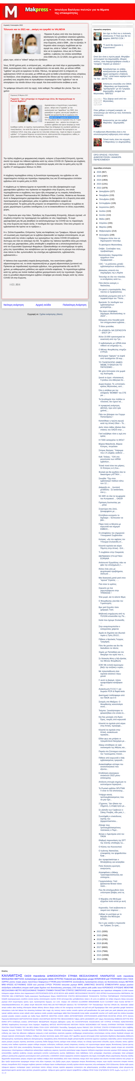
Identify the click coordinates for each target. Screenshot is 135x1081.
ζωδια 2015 (13, 1047)
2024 (99, 180)
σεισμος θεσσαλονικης (88, 1061)
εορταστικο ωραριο (26, 1044)
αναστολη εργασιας (65, 1033)
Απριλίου (103, 223)
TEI (75, 1005)
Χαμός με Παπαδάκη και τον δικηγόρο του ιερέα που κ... (112, 653)
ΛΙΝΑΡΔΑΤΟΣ (107, 975)
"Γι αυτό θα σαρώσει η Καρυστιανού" (113, 46)
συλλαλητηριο (31, 979)
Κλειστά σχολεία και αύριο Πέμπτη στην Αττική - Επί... (112, 547)
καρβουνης (48, 1050)
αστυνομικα (90, 1036)
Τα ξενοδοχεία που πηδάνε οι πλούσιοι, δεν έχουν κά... (112, 400)
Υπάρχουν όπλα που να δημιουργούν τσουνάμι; (110, 239)
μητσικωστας (13, 1056)
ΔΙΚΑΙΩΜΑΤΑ (90, 1019)
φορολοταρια (6, 1070)
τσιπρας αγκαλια (59, 1067)
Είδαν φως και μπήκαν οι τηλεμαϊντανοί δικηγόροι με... (112, 740)
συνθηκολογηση (60, 1064)
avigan (11, 993)
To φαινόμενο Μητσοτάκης (110, 245)
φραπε (13, 1070)
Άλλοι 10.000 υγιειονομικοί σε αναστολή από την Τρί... (112, 338)
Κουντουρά (24, 1024)
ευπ (87, 1044)
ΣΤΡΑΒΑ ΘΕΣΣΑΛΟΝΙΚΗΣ (83, 975)
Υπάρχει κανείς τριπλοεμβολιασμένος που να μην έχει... (111, 797)
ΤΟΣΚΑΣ (19, 1030)
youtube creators (14, 1016)
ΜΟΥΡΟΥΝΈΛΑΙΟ (63, 1024)
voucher (102, 1013)
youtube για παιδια (28, 1016)
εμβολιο (130, 1042)
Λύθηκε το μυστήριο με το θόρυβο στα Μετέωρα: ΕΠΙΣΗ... (110, 916)
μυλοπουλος (45, 1056)
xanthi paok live (114, 1013)
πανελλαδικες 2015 (60, 1059)
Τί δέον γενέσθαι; (106, 326)
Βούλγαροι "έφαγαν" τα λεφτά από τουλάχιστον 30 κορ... (112, 357)
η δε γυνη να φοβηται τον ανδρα (101, 999)
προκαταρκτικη (91, 982)
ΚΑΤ (102, 1022)
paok (103, 1010)
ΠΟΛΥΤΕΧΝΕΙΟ (16, 1027)
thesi (69, 1013)
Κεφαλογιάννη (14, 1024)
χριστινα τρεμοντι (66, 1070)
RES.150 (51, 1005)
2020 (99, 935)
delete (51, 979)
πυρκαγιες (48, 1061)
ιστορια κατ (121, 1047)
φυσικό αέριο (21, 1070)
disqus (52, 1007)
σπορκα (124, 1061)
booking (19, 1007)
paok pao (108, 1010)
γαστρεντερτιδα (78, 1039)
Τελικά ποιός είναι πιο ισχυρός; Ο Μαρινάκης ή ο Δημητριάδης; (117, 140)
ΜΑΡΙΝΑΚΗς (125, 993)
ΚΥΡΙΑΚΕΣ (116, 1022)
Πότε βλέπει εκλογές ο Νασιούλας (108, 284)
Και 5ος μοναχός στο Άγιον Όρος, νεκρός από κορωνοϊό (112, 718)
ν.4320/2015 (54, 1056)
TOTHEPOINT (82, 1005)
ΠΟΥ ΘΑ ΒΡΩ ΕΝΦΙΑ (30, 1027)
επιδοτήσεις (51, 1044)
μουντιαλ (41, 985)
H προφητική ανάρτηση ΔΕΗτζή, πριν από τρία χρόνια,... (110, 408)
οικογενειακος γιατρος (18, 1059)
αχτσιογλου (104, 1036)
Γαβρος (77, 1019)
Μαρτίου (103, 227)
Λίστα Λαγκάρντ (34, 1024)
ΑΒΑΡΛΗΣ (44, 1016)
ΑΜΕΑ (66, 1016)
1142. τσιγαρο (61, 1002)
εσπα (89, 990)
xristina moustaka (127, 1013)
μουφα (91, 979)
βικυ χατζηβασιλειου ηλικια (79, 999)
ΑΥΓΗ (125, 1016)
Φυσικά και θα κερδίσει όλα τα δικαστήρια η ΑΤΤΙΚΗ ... (112, 473)
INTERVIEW (100, 979)
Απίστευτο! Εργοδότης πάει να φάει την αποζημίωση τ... (112, 563)
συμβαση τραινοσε (35, 1064)
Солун (96, 1070)
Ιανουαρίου (104, 235)
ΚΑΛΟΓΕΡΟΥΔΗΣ (81, 1022)
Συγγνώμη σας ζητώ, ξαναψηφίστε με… (108, 510)
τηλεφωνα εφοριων (9, 1067)
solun (32, 1013)
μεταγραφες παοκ (118, 1053)
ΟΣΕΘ (29, 985)
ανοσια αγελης (33, 999)
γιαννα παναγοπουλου (125, 1039)
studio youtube (47, 1013)
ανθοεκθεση (16, 988)
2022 (99, 188)
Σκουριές (12, 1030)
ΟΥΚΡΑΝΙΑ (112, 1024)
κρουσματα (42, 979)
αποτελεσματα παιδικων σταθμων (27, 1036)
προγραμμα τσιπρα (28, 1061)
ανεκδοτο (24, 999)
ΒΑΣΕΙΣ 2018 (38, 1019)
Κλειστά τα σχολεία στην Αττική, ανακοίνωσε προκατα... (109, 732)
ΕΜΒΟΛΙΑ (118, 1019)
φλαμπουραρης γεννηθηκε (96, 1067)
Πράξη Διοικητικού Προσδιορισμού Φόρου (40, 996)
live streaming (29, 1010)
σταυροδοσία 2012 (14, 1064)
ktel (16, 1010)
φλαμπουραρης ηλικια (115, 1067)
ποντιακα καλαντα (115, 1059)
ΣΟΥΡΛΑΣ (97, 1027)
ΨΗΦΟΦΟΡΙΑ (103, 1030)
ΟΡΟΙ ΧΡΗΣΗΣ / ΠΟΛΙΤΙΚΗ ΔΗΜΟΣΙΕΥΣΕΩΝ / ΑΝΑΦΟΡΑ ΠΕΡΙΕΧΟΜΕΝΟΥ (107, 157)
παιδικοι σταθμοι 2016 (45, 1059)
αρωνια (83, 1036)
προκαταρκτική (39, 1002)
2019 (99, 939)
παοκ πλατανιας (74, 1059)
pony (125, 1010)
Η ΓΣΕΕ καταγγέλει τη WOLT (111, 440)
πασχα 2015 (84, 1059)
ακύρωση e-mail (42, 1033)
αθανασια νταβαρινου (27, 1033)
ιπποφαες (107, 1047)
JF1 (22, 1005)
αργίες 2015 (59, 1036)
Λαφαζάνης (45, 1024)
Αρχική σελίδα (43, 304)
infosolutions (6, 1010)
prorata (130, 1010)
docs (22, 993)
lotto (44, 1010)
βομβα (70, 1039)
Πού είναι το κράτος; (108, 584)
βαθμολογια (82, 979)
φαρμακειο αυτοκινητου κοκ (76, 1067)
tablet (65, 1013)
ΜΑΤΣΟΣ (53, 1024)
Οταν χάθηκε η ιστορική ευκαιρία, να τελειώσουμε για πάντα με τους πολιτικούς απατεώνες (112, 112)
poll (107, 979)
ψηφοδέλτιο (77, 1070)
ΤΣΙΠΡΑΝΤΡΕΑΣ (29, 1030)
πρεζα (8, 1061)
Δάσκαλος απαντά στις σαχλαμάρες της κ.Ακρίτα (111, 271)
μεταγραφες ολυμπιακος (103, 1053)
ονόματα (30, 1059)
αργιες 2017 (68, 1036)
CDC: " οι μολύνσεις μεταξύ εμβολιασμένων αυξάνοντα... (112, 265)
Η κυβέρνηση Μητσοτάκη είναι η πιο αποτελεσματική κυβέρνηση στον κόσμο (111, 133)
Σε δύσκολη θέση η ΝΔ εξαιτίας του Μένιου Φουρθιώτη (112, 659)
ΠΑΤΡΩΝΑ (120, 1024)
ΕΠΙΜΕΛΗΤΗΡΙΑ (112, 985)
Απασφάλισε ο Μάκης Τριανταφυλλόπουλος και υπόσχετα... (111, 874)
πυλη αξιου (39, 1061)
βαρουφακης (121, 1036)
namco (63, 1010)
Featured (68, 979)
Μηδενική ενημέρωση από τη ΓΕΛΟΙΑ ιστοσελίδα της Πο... (112, 615)
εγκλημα (63, 1042)
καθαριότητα (28, 1050)
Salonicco (70, 1005)
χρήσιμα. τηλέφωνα (48, 1070)
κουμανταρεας (18, 1002)
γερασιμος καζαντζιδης (108, 1039)
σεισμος (121, 982)
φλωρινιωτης (128, 1067)
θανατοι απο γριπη (62, 1047)
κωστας (62, 1053)
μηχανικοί (21, 1056)
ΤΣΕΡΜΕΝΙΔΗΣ (113, 996)
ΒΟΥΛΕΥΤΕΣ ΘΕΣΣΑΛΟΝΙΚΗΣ (62, 1019)
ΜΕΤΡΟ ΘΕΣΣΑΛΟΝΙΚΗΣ (26, 990)
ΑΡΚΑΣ (119, 1016)
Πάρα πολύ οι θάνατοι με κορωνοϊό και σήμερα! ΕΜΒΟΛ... (110, 526)
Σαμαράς (5, 1030)
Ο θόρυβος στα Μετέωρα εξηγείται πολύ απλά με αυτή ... (112, 901)
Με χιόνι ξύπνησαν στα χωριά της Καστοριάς (112, 372)
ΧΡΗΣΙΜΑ (57, 1030)
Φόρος (50, 1030)
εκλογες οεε (102, 982)
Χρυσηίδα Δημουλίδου (89, 1030)
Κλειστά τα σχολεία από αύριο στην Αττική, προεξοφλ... (112, 724)
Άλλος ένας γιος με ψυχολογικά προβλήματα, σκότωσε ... (111, 571)
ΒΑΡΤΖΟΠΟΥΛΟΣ (26, 1019)
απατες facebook (117, 1033)
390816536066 (93, 1002)
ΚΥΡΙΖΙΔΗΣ (118, 988)
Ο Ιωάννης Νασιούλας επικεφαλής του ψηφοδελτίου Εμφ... (112, 853)
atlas (14, 1007)
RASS (45, 1005)
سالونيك (117, 1070)
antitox (9, 1007)
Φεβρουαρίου (105, 231)
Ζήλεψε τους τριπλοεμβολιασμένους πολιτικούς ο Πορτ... (110, 827)
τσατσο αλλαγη (46, 1067)
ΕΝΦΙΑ (4, 1022)
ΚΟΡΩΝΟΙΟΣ (107, 988)
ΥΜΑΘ (45, 1030)
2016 (99, 951)
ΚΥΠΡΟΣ (108, 1022)
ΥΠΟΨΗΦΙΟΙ (116, 979)
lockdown (38, 1010)
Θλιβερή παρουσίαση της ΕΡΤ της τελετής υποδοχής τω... (112, 841)
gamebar (116, 1007)
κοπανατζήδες (7, 1053)
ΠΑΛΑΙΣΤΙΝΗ (59, 990)
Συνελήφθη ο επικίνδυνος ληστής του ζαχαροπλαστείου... (110, 818)
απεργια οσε (128, 1033)
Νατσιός (104, 1024)
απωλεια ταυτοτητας (47, 1036)
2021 (99, 931)
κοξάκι (131, 1050)
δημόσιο (43, 988)
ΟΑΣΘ (27, 975)
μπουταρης (67, 988)
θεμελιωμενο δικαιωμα (95, 1047)
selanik (27, 1013)
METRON (129, 982)
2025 (99, 176)
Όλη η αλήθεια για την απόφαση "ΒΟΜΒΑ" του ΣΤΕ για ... (112, 392)
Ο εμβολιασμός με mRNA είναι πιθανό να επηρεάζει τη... (112, 344)
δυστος (56, 1042)
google (122, 1007)
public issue (97, 988)
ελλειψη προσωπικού (93, 1042)
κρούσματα (38, 1053)
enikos (57, 1007)
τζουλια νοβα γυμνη (126, 1064)
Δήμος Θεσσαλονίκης (106, 1019)
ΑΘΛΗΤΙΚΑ (53, 1016)
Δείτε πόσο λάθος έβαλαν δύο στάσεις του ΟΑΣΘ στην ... (112, 428)
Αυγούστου (104, 207)
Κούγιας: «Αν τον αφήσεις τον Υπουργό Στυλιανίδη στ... (112, 540)
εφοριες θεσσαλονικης (114, 1044)
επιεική (66, 1044)
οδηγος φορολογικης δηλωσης (116, 1056)
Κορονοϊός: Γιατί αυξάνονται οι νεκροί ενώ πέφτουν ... (112, 909)
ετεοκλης (82, 1044)
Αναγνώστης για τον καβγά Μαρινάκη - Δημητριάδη (115, 121)
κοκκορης (125, 1050)
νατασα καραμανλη (66, 1056)
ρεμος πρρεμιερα (72, 1061)
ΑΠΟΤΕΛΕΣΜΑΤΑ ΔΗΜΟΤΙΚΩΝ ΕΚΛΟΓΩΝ (100, 1016)
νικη (90, 1056)
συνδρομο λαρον (48, 1064)
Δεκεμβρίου (104, 191)
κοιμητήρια (99, 1050)
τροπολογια (36, 1067)
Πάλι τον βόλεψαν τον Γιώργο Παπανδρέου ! (112, 415)
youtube (4, 1016)
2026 (99, 172)
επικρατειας (74, 1044)
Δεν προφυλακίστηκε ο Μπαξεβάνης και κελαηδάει (111, 860)
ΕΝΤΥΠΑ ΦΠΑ (128, 1019)
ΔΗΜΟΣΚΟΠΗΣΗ (56, 975)
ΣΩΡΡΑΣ (5, 982)
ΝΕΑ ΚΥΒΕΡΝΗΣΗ (17, 996)
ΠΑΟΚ (130, 979)
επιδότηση (59, 1044)
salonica (16, 1013)
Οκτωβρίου (104, 199)
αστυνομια (65, 999)
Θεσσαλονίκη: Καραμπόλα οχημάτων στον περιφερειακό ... (110, 257)
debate (34, 1007)
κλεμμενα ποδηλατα (88, 1050)
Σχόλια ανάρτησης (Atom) (50, 314)
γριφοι (36, 988)
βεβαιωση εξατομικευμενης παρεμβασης (38, 1039)
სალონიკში (124, 1070)
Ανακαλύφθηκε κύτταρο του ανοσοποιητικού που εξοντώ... (111, 766)
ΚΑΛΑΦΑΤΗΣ (66, 982)
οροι (34, 1059)
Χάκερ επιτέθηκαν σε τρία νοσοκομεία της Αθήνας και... (112, 746)
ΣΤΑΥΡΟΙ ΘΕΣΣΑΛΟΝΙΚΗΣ (78, 996)
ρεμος (63, 1061)
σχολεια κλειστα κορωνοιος (82, 1064)
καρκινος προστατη (59, 1050)
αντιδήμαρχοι (77, 1033)
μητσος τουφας (15, 982)
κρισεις (26, 1002)
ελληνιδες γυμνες (108, 1042)
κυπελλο (45, 1053)
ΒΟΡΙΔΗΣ (47, 1019)
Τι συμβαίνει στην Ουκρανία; (111, 552)
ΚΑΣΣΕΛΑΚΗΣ (94, 1022)
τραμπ (28, 1067)
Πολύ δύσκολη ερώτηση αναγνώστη (109, 867)
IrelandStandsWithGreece (11, 1005)
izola (13, 1010)
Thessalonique (98, 1005)
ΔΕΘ (66, 993)
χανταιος (29, 1070)
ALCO (102, 1002)
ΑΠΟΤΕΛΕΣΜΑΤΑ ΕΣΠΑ (44, 993)
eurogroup (69, 1007)
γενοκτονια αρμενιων (92, 1039)
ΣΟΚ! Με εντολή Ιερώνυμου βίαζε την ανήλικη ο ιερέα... (111, 666)
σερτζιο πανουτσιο (114, 1061)
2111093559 (83, 1002)
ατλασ (97, 1036)
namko (68, 1010)
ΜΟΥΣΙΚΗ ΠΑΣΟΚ (78, 1024)
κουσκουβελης (78, 982)
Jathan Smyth (29, 1005)
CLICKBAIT (109, 1002)
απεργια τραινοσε (8, 1036)
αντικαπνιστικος (88, 1033)
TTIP (90, 1005)
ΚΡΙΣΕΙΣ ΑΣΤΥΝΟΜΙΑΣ (16, 985)
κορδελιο (16, 1053)
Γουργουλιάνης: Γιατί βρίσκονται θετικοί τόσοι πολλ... (110, 883)
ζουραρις (5, 1047)
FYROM (52, 982)
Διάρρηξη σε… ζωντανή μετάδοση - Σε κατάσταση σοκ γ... (111, 489)
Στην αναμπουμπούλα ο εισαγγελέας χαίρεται (109, 627)
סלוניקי (112, 1070)
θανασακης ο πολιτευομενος (43, 1047)
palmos (84, 988)
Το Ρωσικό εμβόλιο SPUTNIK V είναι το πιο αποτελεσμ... (112, 789)
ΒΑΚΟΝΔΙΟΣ (14, 1019)
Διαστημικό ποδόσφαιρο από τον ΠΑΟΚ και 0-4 (112, 696)
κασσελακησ (71, 1050)
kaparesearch (30, 993)
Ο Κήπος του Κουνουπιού (110, 847)
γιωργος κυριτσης (19, 1042)
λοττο (91, 1053)
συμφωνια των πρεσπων (102, 990)
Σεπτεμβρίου (105, 203)
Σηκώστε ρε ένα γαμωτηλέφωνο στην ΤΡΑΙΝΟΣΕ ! (109, 590)
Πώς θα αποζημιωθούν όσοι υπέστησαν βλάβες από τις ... (111, 892)
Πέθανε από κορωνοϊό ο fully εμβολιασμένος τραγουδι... (111, 759)
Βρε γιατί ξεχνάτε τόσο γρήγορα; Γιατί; (109, 608)
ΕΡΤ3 (10, 1022)
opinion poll (82, 1010)
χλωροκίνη (37, 1070)
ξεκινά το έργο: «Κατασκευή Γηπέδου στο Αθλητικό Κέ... (112, 378)
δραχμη (51, 1042)
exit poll (85, 1007)
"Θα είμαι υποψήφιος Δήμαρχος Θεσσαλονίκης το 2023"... (112, 313)
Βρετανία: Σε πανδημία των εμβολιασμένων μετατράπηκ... (111, 304)
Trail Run (107, 1005)
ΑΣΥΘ (56, 993)
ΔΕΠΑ (82, 1019)
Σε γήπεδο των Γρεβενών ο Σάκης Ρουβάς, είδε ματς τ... (112, 811)
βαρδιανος (112, 1036)
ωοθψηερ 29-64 (87, 1070)
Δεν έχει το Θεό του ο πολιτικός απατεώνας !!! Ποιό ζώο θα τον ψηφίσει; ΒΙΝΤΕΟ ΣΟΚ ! (117, 35)
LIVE (74, 988)
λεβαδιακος (84, 1053)
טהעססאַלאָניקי (104, 1070)
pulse (59, 982)
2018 (99, 943)
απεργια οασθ (28, 988)
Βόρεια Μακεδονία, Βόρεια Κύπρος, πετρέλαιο (110, 445)
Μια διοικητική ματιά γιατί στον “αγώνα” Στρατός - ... (112, 579)
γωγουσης (39, 1042)
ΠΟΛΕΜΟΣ (129, 1024)
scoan (22, 1013)
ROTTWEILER (60, 1005)
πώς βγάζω (56, 1061)
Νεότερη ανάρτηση (14, 304)
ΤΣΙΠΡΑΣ (39, 1030)
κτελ (35, 985)
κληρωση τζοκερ (120, 999)
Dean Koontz (119, 1002)
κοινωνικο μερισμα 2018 (112, 1050)
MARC (80, 985)
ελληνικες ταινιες (121, 1042)
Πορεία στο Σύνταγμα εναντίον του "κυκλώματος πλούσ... (112, 752)
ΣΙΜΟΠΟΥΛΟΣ (61, 996)
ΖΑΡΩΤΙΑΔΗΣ (33, 1022)
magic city (50, 1010)
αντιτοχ (107, 1033)
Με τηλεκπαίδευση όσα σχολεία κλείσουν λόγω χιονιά (110, 673)
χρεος (58, 1070)
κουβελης (23, 1053)
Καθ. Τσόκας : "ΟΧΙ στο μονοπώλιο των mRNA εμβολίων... (110, 459)
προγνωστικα (15, 1061)
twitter (87, 1013)
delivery (40, 1007)
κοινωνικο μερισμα (69, 985)
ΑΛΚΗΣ (60, 1016)
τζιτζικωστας (114, 1064)
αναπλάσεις (53, 1033)
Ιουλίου (102, 211)
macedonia (39, 975)
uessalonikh (94, 1013)
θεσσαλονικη (113, 982)
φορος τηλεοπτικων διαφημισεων (35, 982)
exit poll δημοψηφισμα (96, 1007)
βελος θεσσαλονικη (60, 1039)
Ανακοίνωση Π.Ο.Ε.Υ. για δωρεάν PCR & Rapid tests (112, 690)
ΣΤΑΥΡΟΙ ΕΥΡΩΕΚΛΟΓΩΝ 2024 (114, 1027)
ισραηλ (113, 1047)
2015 (99, 955)
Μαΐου (102, 219)
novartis (75, 1010)
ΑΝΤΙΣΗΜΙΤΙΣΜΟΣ (76, 1016)
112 (54, 1002)
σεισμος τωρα (102, 1061)
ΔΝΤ (96, 1019)
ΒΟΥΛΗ (61, 993)
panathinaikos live (93, 1010)
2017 (99, 947)
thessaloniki (75, 1013)
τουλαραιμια (21, 1067)
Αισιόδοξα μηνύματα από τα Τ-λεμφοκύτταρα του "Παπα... (112, 297)
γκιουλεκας (30, 1042)
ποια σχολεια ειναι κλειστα (99, 1059)
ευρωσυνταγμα (94, 1044)
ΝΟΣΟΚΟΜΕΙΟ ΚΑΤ (93, 1024)
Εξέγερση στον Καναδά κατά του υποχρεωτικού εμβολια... (112, 321)
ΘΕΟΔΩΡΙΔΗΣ (44, 1022)
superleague (57, 1013)
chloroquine (27, 1007)
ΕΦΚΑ (125, 979)
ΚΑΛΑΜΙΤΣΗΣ (12, 975)
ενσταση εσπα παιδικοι (10, 1044)
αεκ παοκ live (14, 1033)
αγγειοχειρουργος (14, 999)
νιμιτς (31, 1002)
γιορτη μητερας (7, 1042)
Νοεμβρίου (104, 195)
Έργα (38, 1016)
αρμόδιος (76, 1036)
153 (69, 1002)
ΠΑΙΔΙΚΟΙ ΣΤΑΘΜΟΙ (45, 990)
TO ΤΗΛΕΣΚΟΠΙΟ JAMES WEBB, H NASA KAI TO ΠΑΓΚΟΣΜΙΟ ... (110, 364)
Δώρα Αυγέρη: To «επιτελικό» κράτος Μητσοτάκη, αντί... (112, 385)
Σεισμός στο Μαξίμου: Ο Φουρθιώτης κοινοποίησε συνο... (111, 704)
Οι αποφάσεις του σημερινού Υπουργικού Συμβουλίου (111, 534)
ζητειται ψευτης (127, 1044)
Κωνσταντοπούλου (114, 993)
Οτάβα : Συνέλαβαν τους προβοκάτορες (109, 250)
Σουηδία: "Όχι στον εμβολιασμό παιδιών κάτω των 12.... (111, 480)
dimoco (46, 1007)
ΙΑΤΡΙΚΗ (103, 993)
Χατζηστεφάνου (67, 1030)
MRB (4, 985)
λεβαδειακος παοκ (72, 1053)
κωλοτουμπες (54, 1053)
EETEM (128, 1002)
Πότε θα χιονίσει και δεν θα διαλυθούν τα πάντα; (111, 647)
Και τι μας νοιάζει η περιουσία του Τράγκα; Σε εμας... (112, 924)
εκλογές (74, 1042)
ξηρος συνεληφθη (98, 1056)
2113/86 (124, 990)
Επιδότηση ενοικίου (20, 1022)
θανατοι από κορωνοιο (77, 1047)
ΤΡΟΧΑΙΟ (57, 985)
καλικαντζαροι (38, 1050)
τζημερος (49, 1002)
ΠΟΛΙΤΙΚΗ (5, 1027)
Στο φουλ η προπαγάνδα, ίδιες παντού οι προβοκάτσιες (112, 290)
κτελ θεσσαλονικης (54, 988)
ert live (62, 1007)
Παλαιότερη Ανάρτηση (74, 304)
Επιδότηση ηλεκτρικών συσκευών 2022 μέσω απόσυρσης (109, 775)
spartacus (38, 1013)
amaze (4, 1007)
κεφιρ (78, 1050)
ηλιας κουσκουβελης (25, 1047)
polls (89, 988)
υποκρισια (117, 990)
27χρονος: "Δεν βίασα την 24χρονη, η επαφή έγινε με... (112, 804)
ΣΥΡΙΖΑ (48, 985)
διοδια (45, 1042)
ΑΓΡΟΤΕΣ (59, 979)
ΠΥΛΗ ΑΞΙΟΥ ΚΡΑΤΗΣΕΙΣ (49, 1027)
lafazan (21, 1010)
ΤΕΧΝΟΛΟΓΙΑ (94, 996)
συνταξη (70, 1064)
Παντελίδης (63, 1027)
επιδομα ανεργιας (39, 1044)
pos (74, 979)
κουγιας (30, 1053)
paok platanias (118, 1010)
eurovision (77, 1007)
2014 (99, 959)
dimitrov (17, 993)
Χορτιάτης (77, 1030)
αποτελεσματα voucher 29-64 (50, 999)
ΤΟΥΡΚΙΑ (103, 996)
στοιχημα (25, 1064)
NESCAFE (39, 1005)
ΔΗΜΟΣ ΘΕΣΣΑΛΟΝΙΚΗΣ (78, 993)
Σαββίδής (130, 1027)
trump (82, 1013)
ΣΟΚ (91, 1027)
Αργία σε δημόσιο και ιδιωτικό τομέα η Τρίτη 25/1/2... (112, 634)
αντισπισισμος (99, 1033)
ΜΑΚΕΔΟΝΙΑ (8, 979)
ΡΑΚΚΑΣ (86, 1027)
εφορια (102, 1044)
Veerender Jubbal (126, 1005)
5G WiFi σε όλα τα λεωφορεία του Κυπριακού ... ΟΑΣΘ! (112, 497)
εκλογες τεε (81, 1042)
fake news (109, 1007)
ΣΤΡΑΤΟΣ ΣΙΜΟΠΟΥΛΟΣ (76, 990)
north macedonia (125, 976)
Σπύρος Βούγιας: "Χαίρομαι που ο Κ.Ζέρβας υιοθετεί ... (111, 451)
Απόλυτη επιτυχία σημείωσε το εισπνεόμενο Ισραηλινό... (112, 783)
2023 (99, 184)
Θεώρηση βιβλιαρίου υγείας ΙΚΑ (62, 1022)
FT (132, 1002)
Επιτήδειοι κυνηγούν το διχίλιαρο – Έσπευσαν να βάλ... (111, 517)
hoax (79, 988)
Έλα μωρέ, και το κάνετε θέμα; (112, 597)
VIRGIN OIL (115, 1005)
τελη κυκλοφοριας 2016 (101, 1064)
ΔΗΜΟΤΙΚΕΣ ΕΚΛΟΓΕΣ (94, 985)
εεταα (68, 1042)
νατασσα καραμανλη (81, 1056)
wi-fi (106, 1013)
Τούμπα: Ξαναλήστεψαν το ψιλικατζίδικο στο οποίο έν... (112, 711)
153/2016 (74, 1002)
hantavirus (129, 1007)
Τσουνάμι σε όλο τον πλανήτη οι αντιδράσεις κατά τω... (112, 278)
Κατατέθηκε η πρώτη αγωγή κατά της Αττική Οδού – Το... (112, 422)
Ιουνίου (102, 215)
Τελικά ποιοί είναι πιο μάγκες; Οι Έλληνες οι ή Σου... (112, 466)
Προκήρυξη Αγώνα (75, 1027)
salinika (10, 1013)
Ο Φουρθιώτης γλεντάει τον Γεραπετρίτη (111, 602)
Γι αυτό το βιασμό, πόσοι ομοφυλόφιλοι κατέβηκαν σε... (111, 682)
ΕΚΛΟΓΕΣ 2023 (94, 993)
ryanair (4, 1013)
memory (57, 1010)
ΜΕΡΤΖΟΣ (19, 979)
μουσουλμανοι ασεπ (33, 1056)
